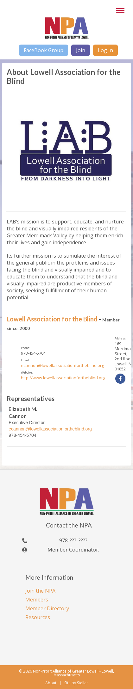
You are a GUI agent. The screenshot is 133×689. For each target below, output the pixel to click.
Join (80, 50)
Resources (37, 617)
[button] (119, 10)
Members (36, 599)
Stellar (82, 683)
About (50, 683)
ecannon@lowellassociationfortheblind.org (62, 365)
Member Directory (47, 608)
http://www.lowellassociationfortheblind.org (63, 378)
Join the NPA (40, 590)
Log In (105, 50)
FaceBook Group (43, 50)
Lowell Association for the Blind (52, 319)
